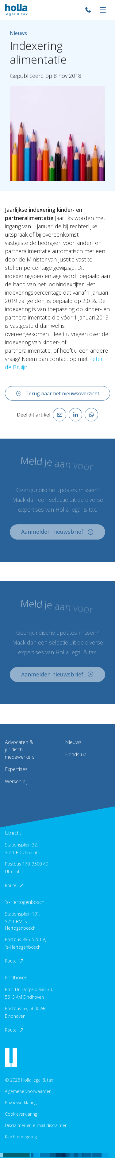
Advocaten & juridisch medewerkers (20, 749)
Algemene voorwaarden (28, 1091)
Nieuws (73, 742)
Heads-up (75, 754)
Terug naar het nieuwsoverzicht (57, 393)
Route (15, 885)
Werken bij (16, 781)
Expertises (16, 769)
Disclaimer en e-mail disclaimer (36, 1125)
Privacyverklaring (20, 1103)
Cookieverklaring (21, 1114)
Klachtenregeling (21, 1137)
